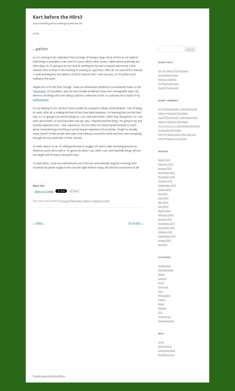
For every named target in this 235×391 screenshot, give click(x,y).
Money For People (177, 138)
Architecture (164, 265)
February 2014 (165, 215)
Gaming (162, 278)
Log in (161, 342)
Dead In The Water (178, 113)
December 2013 (166, 223)
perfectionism (41, 99)
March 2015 (164, 160)
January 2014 (165, 219)
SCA (160, 312)
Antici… (38, 223)
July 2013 (162, 244)
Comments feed (166, 350)
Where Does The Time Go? (181, 134)
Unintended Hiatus (168, 75)
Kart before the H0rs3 (57, 17)
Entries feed (164, 346)
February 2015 (165, 164)
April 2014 (163, 206)
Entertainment (165, 270)
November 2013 (166, 227)
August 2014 (164, 189)
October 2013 (165, 232)
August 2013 (164, 240)
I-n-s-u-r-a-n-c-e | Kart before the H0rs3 (179, 126)
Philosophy (76, 200)
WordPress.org (166, 354)
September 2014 (167, 185)
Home (36, 33)
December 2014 (166, 172)
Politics (161, 299)
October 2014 (165, 181)
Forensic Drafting (167, 79)
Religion (162, 308)
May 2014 (163, 202)
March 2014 (164, 210)
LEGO (161, 282)
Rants (86, 200)
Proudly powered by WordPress (49, 376)
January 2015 (165, 168)
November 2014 (166, 176)
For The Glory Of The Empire (173, 71)
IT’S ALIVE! (135, 223)
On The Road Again (168, 83)
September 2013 (167, 236)
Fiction (161, 274)
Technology (164, 316)
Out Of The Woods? (168, 87)
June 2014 (163, 198)
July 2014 (162, 193)
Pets (160, 291)
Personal (64, 200)
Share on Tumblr (44, 191)
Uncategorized (166, 321)
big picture (40, 91)
